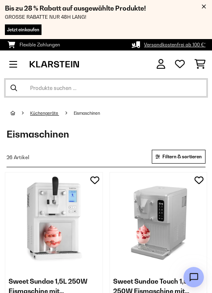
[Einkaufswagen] (200, 64)
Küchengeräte (44, 113)
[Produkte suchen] (106, 88)
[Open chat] (194, 277)
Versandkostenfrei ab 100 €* (174, 45)
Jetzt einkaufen (23, 30)
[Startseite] (20, 113)
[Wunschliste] (180, 64)
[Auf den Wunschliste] (94, 180)
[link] (54, 221)
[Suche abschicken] (14, 88)
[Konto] (161, 64)
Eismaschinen (87, 113)
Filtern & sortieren (178, 157)
